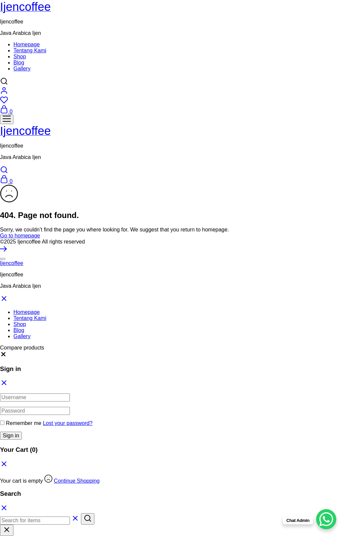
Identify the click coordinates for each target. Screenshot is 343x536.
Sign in (11, 435)
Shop (19, 56)
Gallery (22, 68)
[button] (3, 356)
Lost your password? (68, 423)
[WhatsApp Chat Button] (326, 519)
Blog (18, 62)
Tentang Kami (29, 50)
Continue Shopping (76, 481)
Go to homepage (20, 235)
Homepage (26, 44)
